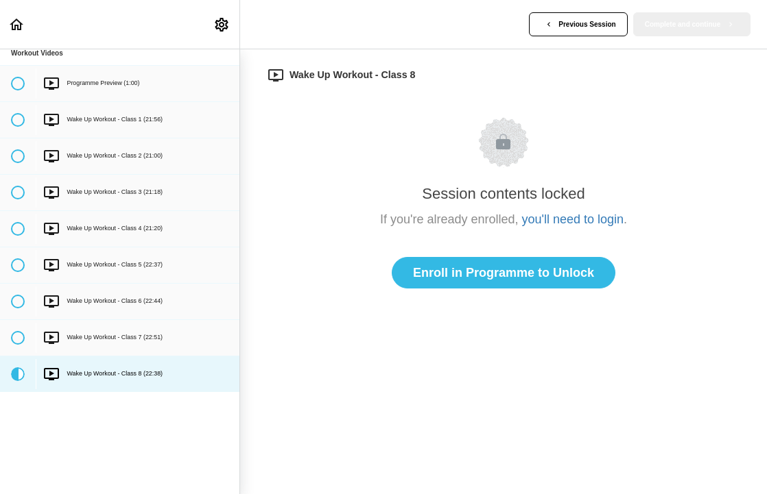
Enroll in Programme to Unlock (503, 273)
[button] (17, 24)
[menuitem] (222, 24)
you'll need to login (573, 219)
